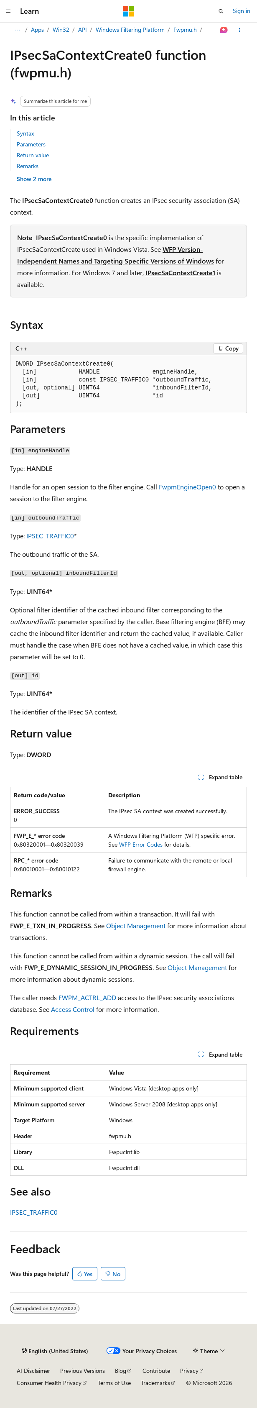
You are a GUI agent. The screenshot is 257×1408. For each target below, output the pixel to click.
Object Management (135, 925)
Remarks (27, 166)
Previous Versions (82, 1371)
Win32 (61, 29)
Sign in (241, 11)
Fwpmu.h (185, 29)
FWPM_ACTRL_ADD (87, 997)
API (82, 29)
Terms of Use (114, 1383)
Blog (120, 1371)
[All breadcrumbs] (17, 30)
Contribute (156, 1371)
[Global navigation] (8, 11)
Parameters (31, 144)
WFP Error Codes (141, 844)
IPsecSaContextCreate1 (180, 272)
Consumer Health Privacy (49, 1383)
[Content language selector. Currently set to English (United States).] (55, 1351)
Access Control (72, 1009)
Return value (33, 155)
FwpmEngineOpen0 (187, 486)
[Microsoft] (128, 11)
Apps (37, 29)
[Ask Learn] (224, 30)
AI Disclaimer (33, 1371)
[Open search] (221, 11)
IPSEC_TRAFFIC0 (50, 535)
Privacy (189, 1371)
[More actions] (239, 30)
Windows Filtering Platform (130, 29)
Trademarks (155, 1383)
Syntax (25, 133)
